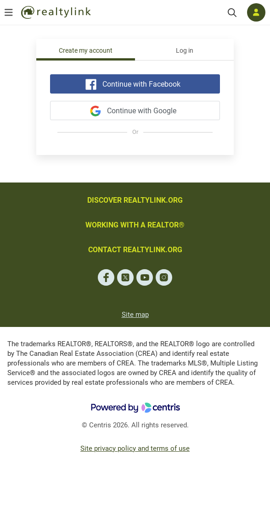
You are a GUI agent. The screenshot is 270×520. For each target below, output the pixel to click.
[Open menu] (8, 12)
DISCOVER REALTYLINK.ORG (135, 200)
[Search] (232, 13)
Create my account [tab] (85, 51)
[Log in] (256, 12)
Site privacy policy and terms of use (135, 448)
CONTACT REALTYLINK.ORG (135, 249)
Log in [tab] (184, 51)
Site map (135, 314)
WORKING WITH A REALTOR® (135, 225)
